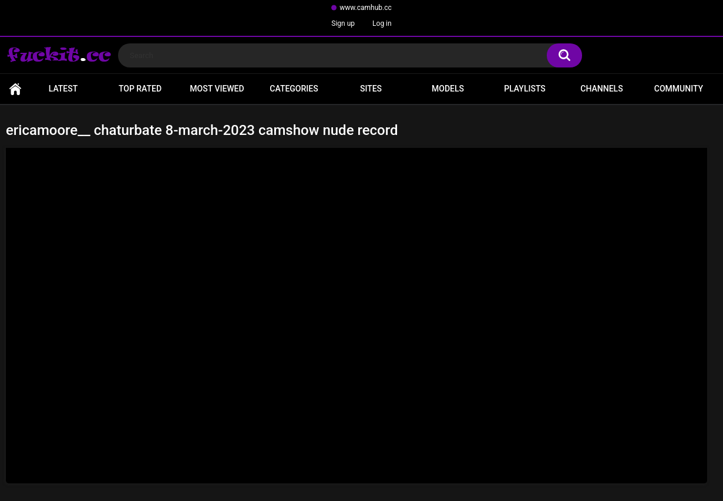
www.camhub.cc (365, 8)
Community (678, 88)
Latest (63, 88)
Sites (371, 88)
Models (448, 88)
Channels (601, 88)
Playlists (525, 88)
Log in (382, 23)
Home (15, 89)
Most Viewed (217, 88)
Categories (294, 88)
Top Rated (140, 88)
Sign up (343, 23)
